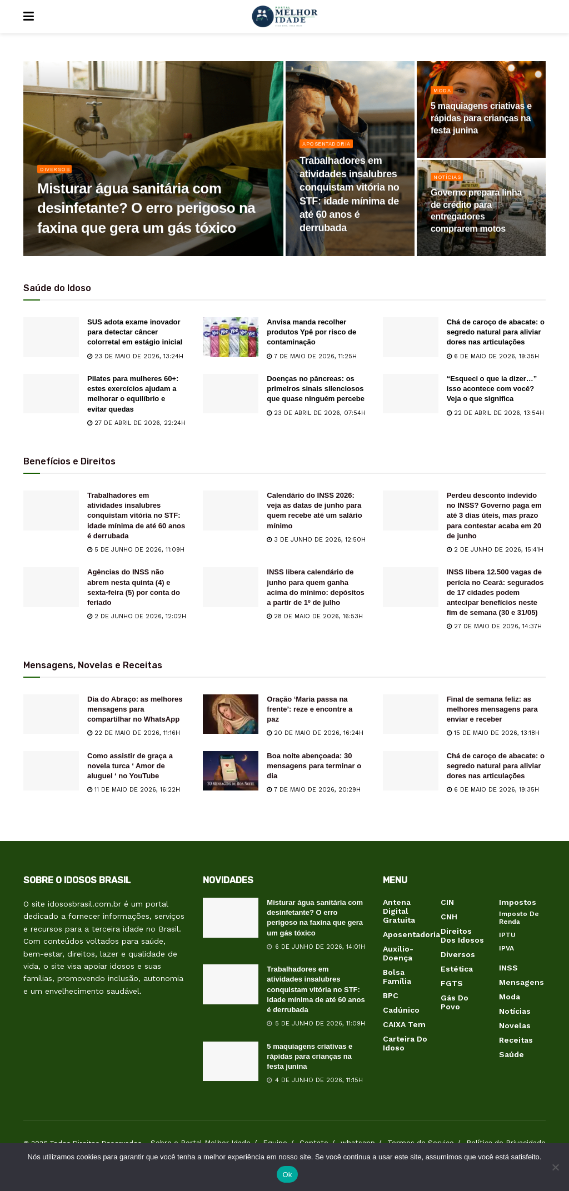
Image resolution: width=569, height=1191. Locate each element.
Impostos (517, 902)
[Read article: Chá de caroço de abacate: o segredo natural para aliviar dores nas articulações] (410, 337)
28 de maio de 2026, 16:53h (315, 616)
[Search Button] (540, 16)
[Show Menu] (28, 16)
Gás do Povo (454, 1002)
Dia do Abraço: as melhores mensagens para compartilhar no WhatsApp (134, 709)
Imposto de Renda (519, 917)
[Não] (555, 1167)
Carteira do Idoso (405, 1043)
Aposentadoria (329, 149)
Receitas (516, 1039)
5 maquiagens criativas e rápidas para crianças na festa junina (309, 1056)
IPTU (507, 935)
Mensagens (521, 982)
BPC (390, 995)
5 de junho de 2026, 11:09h (135, 549)
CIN (447, 902)
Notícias (449, 182)
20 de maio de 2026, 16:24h (315, 733)
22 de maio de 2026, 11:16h (133, 733)
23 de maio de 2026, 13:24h (135, 356)
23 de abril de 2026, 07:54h (316, 413)
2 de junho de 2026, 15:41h (495, 549)
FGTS (452, 983)
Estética (457, 968)
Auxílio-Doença (398, 953)
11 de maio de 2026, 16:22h (133, 789)
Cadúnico (401, 1009)
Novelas (515, 1025)
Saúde (511, 1054)
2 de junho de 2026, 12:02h (136, 616)
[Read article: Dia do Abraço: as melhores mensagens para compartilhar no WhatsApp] (51, 714)
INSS (508, 967)
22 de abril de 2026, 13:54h (495, 413)
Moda (443, 95)
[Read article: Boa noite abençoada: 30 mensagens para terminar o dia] (230, 771)
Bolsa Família (397, 976)
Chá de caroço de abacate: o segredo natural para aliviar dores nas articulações (496, 332)
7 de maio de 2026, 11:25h (312, 356)
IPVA (506, 948)
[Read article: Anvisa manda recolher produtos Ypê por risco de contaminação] (230, 337)
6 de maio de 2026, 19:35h (493, 356)
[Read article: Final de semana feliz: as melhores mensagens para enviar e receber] (410, 714)
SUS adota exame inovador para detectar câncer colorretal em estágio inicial (134, 332)
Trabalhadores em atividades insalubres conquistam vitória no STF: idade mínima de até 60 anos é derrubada (136, 515)
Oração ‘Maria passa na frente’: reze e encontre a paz (309, 709)
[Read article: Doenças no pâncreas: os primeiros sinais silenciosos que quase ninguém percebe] (230, 394)
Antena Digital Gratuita (399, 911)
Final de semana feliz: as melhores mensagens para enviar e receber (492, 709)
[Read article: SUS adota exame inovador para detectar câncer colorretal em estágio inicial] (51, 337)
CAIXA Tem (404, 1024)
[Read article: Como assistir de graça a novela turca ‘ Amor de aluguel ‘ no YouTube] (51, 771)
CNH (449, 916)
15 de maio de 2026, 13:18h (493, 733)
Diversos (57, 174)
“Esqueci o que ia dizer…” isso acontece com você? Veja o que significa (492, 388)
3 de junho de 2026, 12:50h (316, 539)
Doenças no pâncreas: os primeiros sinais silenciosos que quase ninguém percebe (316, 388)
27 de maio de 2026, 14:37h (494, 626)
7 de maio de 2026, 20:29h (314, 789)
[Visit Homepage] (284, 17)
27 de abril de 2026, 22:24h (136, 423)
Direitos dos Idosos (462, 935)
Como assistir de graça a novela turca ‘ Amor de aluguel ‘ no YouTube (130, 766)
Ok (287, 1174)
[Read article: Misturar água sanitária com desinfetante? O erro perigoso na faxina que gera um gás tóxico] (230, 918)
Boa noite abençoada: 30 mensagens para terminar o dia (314, 766)
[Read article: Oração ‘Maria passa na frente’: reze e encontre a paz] (230, 714)
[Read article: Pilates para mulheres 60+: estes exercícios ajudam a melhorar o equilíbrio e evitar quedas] (51, 394)
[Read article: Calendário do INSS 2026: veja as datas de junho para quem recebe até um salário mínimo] (230, 511)
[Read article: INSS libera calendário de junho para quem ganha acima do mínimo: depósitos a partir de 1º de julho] (230, 587)
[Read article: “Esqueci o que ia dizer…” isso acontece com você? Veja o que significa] (410, 394)
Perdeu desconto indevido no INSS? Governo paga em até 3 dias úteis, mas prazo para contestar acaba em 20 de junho (494, 515)
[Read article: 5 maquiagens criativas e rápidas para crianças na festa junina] (230, 1062)
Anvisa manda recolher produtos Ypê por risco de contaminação (311, 332)
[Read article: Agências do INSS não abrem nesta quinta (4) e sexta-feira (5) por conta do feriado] (51, 587)
